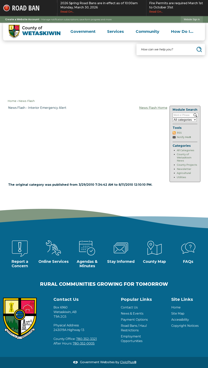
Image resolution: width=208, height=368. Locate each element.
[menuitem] (83, 31)
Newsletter (184, 169)
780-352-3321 (86, 339)
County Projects (187, 164)
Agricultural (184, 173)
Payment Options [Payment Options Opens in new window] (134, 319)
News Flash (26, 101)
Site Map (177, 313)
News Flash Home (153, 108)
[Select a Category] (185, 120)
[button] (199, 49)
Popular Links (136, 299)
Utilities (181, 177)
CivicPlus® (128, 362)
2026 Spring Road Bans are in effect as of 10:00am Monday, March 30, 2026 (101, 7)
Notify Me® (184, 137)
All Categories (185, 150)
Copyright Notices (184, 326)
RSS (179, 132)
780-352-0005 (84, 343)
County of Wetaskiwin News (184, 157)
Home (12, 101)
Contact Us (129, 307)
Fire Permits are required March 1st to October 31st (177, 7)
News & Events (132, 313)
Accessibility (180, 319)
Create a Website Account (22, 19)
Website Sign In (192, 19)
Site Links (182, 299)
